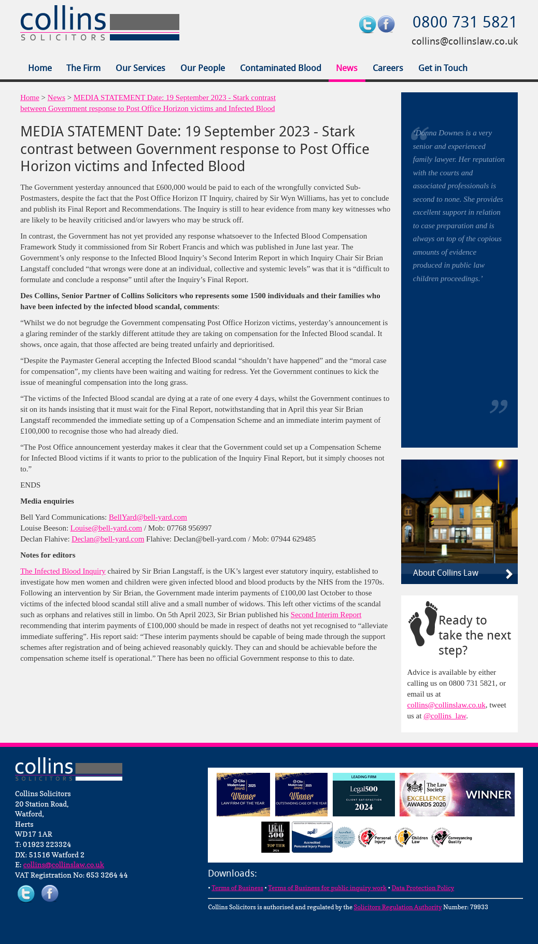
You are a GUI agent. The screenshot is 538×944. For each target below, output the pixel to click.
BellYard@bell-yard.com (148, 517)
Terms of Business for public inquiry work (327, 888)
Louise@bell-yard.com (106, 528)
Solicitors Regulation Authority (398, 907)
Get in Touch (443, 68)
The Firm (83, 68)
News (347, 68)
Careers (388, 68)
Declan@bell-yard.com (108, 539)
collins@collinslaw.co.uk (465, 42)
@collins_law (444, 716)
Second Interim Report (326, 614)
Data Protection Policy (422, 888)
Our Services (140, 68)
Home (40, 68)
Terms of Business (237, 888)
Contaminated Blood (280, 68)
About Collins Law (445, 574)
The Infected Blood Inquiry (63, 571)
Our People (202, 68)
